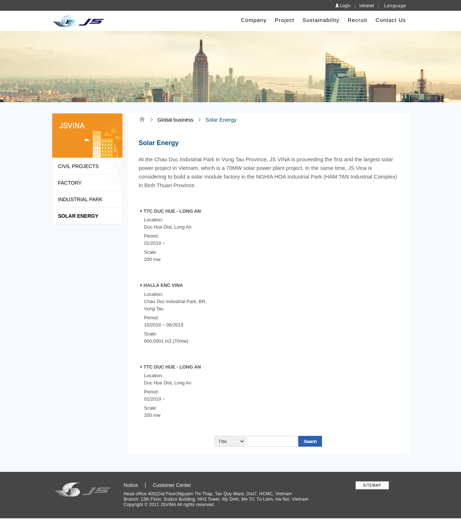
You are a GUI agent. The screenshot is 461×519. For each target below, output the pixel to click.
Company (254, 20)
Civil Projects (78, 166)
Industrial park (80, 199)
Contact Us (391, 20)
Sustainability (321, 20)
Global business (175, 119)
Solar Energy (78, 216)
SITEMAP (372, 485)
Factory (70, 183)
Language (395, 5)
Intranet (366, 5)
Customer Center (172, 485)
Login (342, 5)
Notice (131, 485)
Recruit (357, 20)
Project (284, 20)
